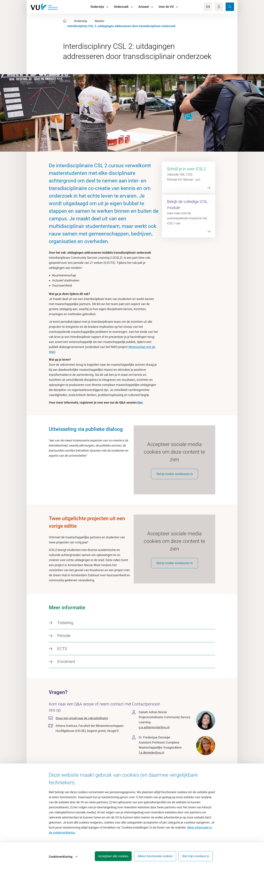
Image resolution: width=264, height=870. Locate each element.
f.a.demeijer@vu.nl (151, 756)
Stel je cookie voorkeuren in (174, 476)
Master (99, 21)
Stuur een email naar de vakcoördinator (82, 722)
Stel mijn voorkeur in (195, 857)
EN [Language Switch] (208, 6)
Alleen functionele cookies (153, 857)
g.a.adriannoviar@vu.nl (154, 731)
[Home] (64, 21)
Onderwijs (80, 21)
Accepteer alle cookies (110, 857)
